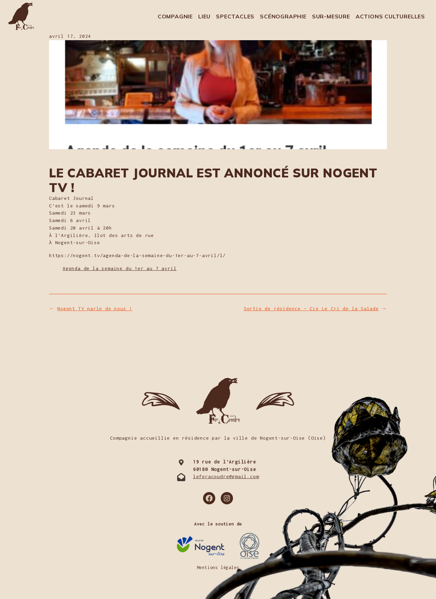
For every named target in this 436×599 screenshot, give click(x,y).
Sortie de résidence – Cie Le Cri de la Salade (311, 308)
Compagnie (175, 16)
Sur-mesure (331, 16)
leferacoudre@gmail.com (226, 476)
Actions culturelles (390, 16)
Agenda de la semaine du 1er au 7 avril (119, 268)
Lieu (204, 16)
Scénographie (283, 16)
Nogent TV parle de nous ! (94, 308)
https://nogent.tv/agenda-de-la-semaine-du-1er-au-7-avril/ (134, 255)
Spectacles (235, 16)
